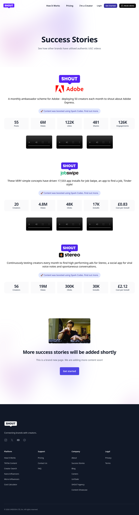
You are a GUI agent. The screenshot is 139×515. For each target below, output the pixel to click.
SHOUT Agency (78, 484)
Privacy (108, 458)
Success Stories (78, 463)
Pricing (69, 5)
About (74, 458)
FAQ (39, 468)
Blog (73, 468)
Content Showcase (79, 490)
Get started (69, 371)
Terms (108, 463)
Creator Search (10, 468)
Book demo (127, 5)
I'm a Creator (86, 5)
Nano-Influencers (11, 474)
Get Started (110, 5)
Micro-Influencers (11, 479)
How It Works (53, 5)
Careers (75, 474)
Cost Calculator (10, 484)
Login (99, 5)
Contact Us (42, 463)
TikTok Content (10, 463)
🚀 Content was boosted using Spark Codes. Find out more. (70, 111)
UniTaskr (75, 479)
